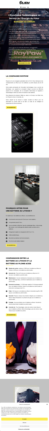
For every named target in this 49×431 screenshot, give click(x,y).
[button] (47, 404)
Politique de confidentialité (23, 429)
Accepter (24, 419)
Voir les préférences (24, 426)
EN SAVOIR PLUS (11, 107)
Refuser (24, 422)
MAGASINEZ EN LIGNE (24, 63)
